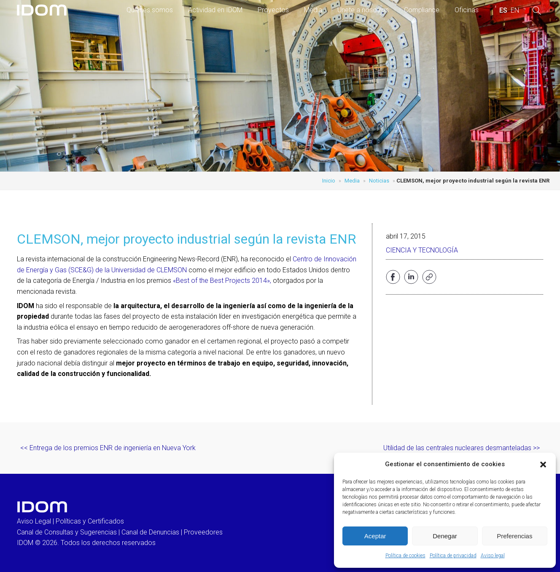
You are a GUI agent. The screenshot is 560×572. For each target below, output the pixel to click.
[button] (543, 464)
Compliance (421, 10)
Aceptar (375, 536)
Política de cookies (405, 556)
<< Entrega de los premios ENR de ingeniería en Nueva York (108, 448)
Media (313, 10)
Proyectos (273, 10)
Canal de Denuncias (150, 532)
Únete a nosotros (363, 10)
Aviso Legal (34, 521)
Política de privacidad (453, 556)
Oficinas (467, 10)
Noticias (379, 180)
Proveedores (203, 532)
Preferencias (514, 536)
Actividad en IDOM (215, 10)
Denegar (445, 536)
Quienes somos (150, 10)
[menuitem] (503, 10)
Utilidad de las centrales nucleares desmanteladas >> (461, 448)
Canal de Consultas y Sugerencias (67, 532)
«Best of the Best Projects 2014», (222, 281)
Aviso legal (493, 556)
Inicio (328, 180)
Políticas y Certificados (90, 521)
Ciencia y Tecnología (422, 250)
